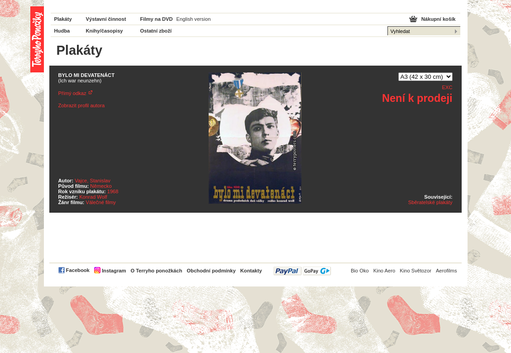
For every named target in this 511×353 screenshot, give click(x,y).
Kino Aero (384, 270)
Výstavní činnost (106, 19)
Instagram (114, 270)
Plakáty (63, 19)
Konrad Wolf (93, 197)
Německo (100, 186)
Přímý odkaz (72, 93)
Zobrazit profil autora (81, 105)
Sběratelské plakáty (430, 202)
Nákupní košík (438, 19)
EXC (447, 87)
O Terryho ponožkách (156, 270)
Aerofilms (446, 270)
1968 (113, 191)
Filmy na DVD (156, 19)
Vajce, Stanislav (92, 180)
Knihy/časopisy (104, 30)
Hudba (62, 30)
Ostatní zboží (156, 30)
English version (194, 19)
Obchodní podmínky (211, 270)
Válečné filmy (101, 202)
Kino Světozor (415, 270)
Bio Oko (360, 270)
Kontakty (251, 270)
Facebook (78, 270)
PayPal (302, 271)
